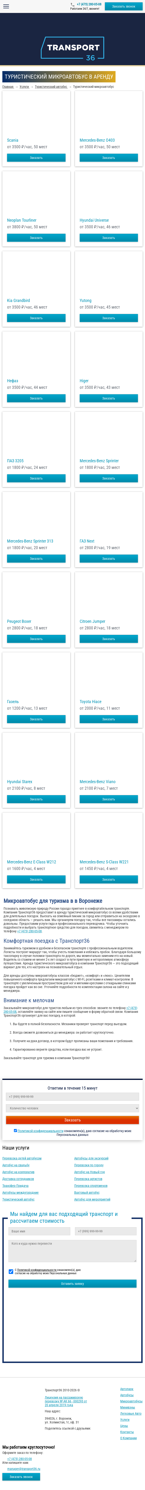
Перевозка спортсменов (91, 1186)
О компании (128, 1438)
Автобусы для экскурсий (91, 1158)
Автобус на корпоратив (18, 1172)
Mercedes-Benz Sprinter (99, 461)
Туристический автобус (18, 1199)
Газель (13, 702)
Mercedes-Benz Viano (98, 782)
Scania (12, 140)
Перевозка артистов (88, 1179)
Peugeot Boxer (19, 621)
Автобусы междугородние (20, 1192)
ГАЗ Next (87, 541)
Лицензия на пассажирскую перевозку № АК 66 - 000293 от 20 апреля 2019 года (66, 1401)
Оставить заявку (72, 1284)
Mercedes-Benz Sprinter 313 (30, 541)
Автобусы (127, 1395)
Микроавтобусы (131, 1401)
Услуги (124, 1420)
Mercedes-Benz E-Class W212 (31, 862)
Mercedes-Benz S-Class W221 (104, 862)
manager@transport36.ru (23, 1469)
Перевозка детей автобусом (21, 1158)
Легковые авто (130, 1413)
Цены (124, 1426)
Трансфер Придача (15, 1186)
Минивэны (127, 1407)
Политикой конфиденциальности (40, 1131)
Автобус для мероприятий (92, 1199)
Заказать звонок (123, 6)
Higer (84, 381)
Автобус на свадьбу (15, 1165)
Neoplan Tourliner (21, 220)
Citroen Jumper (92, 621)
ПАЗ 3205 (15, 461)
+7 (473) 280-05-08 (88, 4)
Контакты (127, 1432)
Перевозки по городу (89, 1165)
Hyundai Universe (94, 220)
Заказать (36, 158)
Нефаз (12, 381)
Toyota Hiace (90, 702)
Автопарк (126, 1389)
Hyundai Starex (19, 782)
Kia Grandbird (18, 300)
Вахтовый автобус (86, 1192)
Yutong (85, 300)
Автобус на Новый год (89, 1172)
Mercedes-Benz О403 (97, 140)
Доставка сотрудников (18, 1179)
